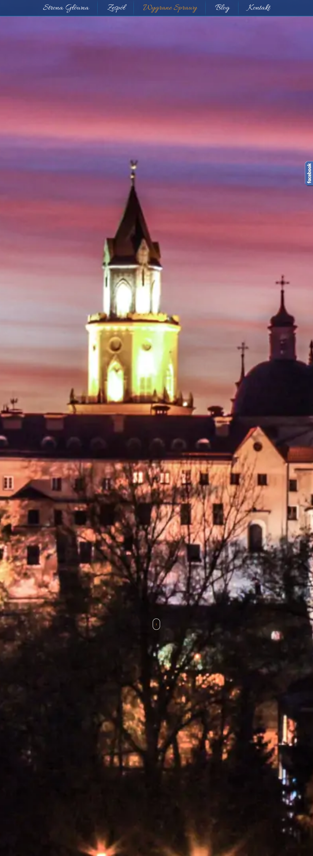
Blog (222, 8)
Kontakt (259, 8)
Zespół (116, 8)
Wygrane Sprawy (170, 8)
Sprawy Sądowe (156, 609)
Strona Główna (66, 8)
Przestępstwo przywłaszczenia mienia (165, 689)
